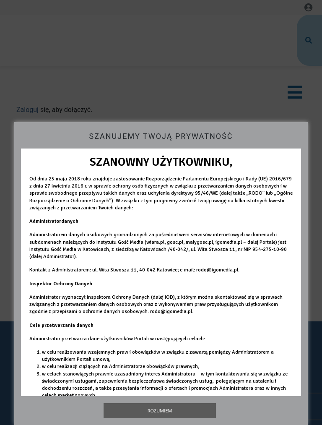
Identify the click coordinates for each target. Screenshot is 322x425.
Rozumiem (160, 410)
